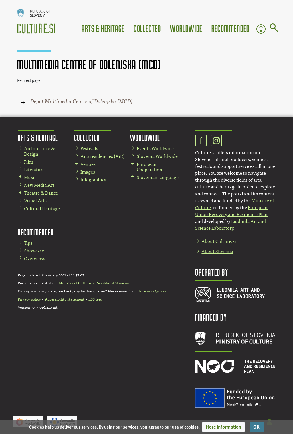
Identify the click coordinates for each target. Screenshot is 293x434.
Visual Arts (35, 200)
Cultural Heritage (42, 208)
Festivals (89, 148)
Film (28, 162)
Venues (88, 164)
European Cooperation (149, 167)
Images (87, 172)
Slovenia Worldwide (157, 156)
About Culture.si (218, 241)
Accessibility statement (64, 299)
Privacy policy (29, 299)
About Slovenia (217, 251)
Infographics (93, 179)
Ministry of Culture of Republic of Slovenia (94, 283)
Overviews (34, 258)
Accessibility (261, 29)
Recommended (230, 28)
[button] (223, 427)
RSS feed (95, 299)
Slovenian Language (158, 177)
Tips (28, 243)
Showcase (34, 251)
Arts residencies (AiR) (102, 156)
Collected (147, 28)
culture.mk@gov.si (150, 291)
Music (30, 177)
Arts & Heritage (103, 28)
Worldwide (186, 28)
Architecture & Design (39, 151)
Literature (34, 169)
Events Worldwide (155, 148)
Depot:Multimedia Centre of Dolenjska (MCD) (81, 101)
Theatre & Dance (41, 193)
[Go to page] (274, 28)
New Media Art (39, 185)
